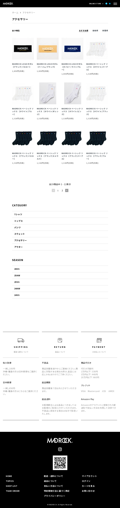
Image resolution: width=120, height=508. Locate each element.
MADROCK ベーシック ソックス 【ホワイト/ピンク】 (72, 111)
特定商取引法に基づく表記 (57, 490)
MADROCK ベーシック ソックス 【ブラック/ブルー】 (97, 156)
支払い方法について (53, 485)
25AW (17, 275)
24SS (17, 295)
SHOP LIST (11, 485)
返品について (50, 481)
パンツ (17, 227)
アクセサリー (29, 12)
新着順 (105, 30)
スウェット (19, 233)
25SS (17, 281)
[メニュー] (115, 4)
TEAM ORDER (13, 490)
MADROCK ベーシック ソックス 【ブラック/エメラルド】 (47, 156)
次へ (66, 190)
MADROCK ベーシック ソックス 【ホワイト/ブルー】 (23, 111)
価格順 (95, 30)
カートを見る (88, 485)
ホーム (15, 12)
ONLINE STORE (95, 3)
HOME (9, 476)
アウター (18, 246)
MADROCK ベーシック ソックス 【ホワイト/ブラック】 (97, 111)
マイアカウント (89, 476)
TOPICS (10, 481)
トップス (18, 220)
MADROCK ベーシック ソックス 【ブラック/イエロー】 (23, 156)
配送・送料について (53, 476)
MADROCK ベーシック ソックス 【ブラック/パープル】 (72, 156)
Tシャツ (18, 214)
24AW (17, 288)
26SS (17, 268)
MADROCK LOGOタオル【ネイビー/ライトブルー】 (72, 67)
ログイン (86, 481)
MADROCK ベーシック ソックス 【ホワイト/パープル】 (97, 67)
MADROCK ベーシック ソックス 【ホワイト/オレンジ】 (47, 111)
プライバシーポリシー (54, 495)
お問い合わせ (88, 490)
